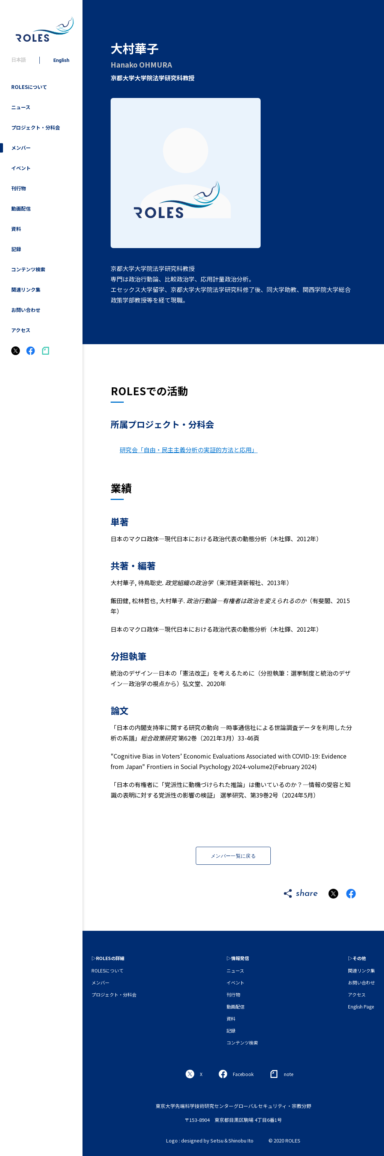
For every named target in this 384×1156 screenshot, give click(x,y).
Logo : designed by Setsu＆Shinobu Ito (210, 1140)
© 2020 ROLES (284, 1140)
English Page (361, 1006)
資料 (16, 228)
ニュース (20, 107)
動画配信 (21, 208)
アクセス (20, 330)
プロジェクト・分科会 (35, 127)
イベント (21, 168)
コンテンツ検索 (28, 269)
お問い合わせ (25, 309)
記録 (16, 249)
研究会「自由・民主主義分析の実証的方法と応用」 (189, 449)
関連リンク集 (25, 289)
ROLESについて (29, 86)
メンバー (21, 147)
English (61, 60)
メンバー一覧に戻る (233, 856)
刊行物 (18, 188)
